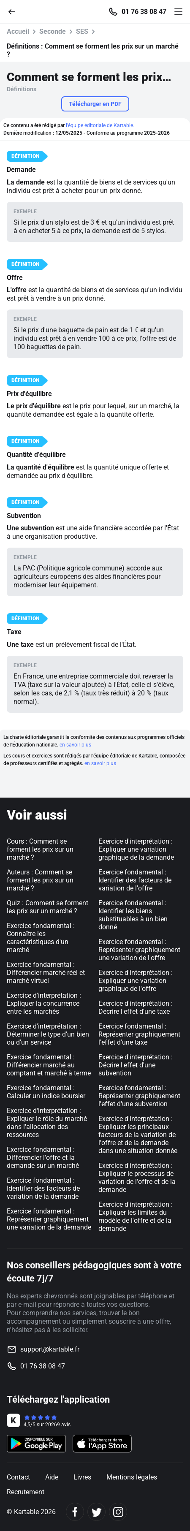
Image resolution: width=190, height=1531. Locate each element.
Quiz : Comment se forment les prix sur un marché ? (47, 907)
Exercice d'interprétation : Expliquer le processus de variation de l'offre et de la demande (137, 1178)
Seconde (52, 31)
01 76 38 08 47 (144, 11)
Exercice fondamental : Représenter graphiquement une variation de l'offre (139, 950)
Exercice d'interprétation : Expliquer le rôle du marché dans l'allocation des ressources (47, 1123)
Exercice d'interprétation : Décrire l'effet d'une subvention (135, 1065)
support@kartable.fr (49, 1349)
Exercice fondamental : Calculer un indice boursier (46, 1092)
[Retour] (15, 11)
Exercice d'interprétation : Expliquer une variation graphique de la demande (136, 849)
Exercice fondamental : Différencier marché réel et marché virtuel (46, 973)
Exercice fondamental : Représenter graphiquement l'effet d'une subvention (139, 1096)
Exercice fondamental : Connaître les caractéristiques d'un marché (41, 938)
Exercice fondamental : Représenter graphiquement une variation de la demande (49, 1219)
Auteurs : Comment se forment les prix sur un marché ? (40, 880)
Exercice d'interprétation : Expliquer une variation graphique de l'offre (135, 981)
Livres (82, 1477)
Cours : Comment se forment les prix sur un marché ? (40, 849)
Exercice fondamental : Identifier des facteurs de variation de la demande (43, 1188)
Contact (18, 1477)
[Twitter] (96, 1512)
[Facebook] (75, 1512)
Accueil (18, 31)
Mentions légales (131, 1477)
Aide (51, 1477)
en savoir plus (75, 745)
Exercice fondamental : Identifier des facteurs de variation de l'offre (134, 880)
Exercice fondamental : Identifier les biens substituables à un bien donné (133, 915)
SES (82, 31)
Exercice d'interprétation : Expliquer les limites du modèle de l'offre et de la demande (135, 1216)
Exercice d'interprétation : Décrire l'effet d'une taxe (135, 1007)
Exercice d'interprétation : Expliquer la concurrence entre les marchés (44, 1003)
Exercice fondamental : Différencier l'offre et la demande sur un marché (43, 1158)
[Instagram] (118, 1512)
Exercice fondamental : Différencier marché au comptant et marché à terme (49, 1065)
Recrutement (25, 1492)
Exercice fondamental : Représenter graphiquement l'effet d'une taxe (139, 1034)
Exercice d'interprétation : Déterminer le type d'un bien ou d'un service (48, 1034)
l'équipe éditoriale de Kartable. (100, 125)
